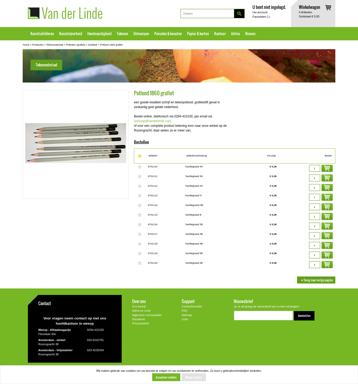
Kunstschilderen (42, 33)
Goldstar (92, 44)
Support (188, 301)
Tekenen (122, 33)
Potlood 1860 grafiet (111, 44)
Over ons (139, 301)
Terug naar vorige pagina (316, 280)
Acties (235, 33)
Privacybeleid (140, 323)
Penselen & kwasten (168, 33)
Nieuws (250, 33)
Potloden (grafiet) (75, 44)
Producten (38, 44)
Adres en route (141, 310)
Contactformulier (192, 306)
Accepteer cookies (166, 377)
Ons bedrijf (139, 306)
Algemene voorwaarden (147, 315)
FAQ (184, 310)
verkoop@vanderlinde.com (152, 121)
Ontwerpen (141, 33)
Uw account (259, 12)
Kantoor (220, 33)
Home (26, 44)
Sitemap (187, 315)
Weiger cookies (193, 377)
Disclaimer (138, 319)
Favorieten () (261, 16)
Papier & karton (198, 33)
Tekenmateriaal (54, 44)
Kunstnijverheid (70, 33)
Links (185, 319)
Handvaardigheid (99, 33)
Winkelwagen (309, 7)
